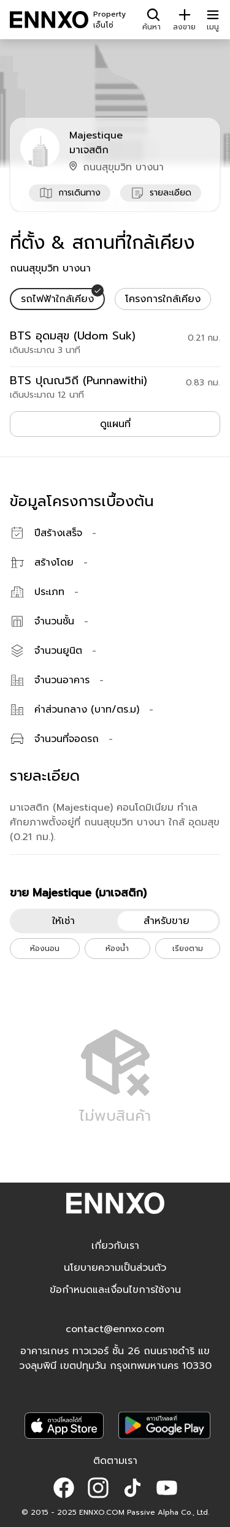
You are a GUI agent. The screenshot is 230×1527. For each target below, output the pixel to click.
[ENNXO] (49, 19)
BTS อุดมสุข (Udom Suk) (73, 335)
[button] (64, 1488)
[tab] (57, 299)
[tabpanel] (115, 364)
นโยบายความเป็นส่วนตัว (115, 1267)
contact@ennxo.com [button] (115, 1329)
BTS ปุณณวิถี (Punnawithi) (78, 380)
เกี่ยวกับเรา (115, 1245)
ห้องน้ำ (117, 948)
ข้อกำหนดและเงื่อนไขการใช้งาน (115, 1290)
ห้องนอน (44, 948)
